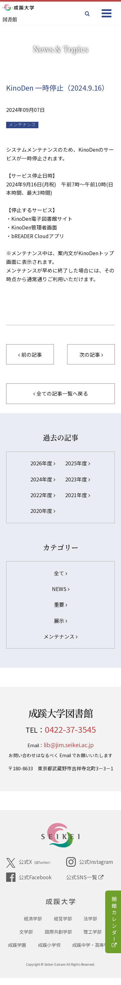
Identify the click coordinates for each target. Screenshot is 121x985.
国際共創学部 (58, 939)
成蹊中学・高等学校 (92, 952)
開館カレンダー (114, 922)
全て (60, 573)
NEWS (60, 589)
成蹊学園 (17, 952)
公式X (29, 863)
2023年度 (77, 479)
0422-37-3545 (70, 729)
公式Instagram (89, 862)
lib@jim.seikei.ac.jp (69, 744)
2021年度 (77, 495)
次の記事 (91, 354)
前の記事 (30, 354)
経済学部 (33, 925)
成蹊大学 (60, 903)
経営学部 (63, 925)
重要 (60, 604)
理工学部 (93, 939)
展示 (60, 620)
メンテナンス (22, 125)
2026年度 (42, 463)
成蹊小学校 (49, 952)
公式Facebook (29, 877)
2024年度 (42, 479)
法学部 (90, 925)
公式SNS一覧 (85, 877)
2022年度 (42, 495)
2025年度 (77, 463)
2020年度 (42, 511)
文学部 (26, 939)
